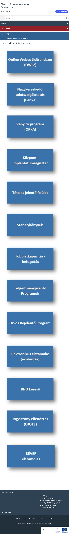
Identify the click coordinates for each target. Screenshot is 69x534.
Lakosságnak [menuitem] (5, 29)
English (8, 11)
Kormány (44, 496)
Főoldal (3, 38)
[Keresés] (66, 18)
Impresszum (21, 524)
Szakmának (10, 38)
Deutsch (3, 11)
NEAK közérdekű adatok (49, 508)
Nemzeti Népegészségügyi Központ (52, 500)
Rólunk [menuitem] (3, 23)
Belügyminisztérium (47, 498)
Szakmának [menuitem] (5, 34)
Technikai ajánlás (7, 512)
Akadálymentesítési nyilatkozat (43, 524)
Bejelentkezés (63, 12)
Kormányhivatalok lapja (49, 505)
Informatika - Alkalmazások (21, 38)
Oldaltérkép (29, 524)
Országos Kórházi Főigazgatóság (51, 503)
